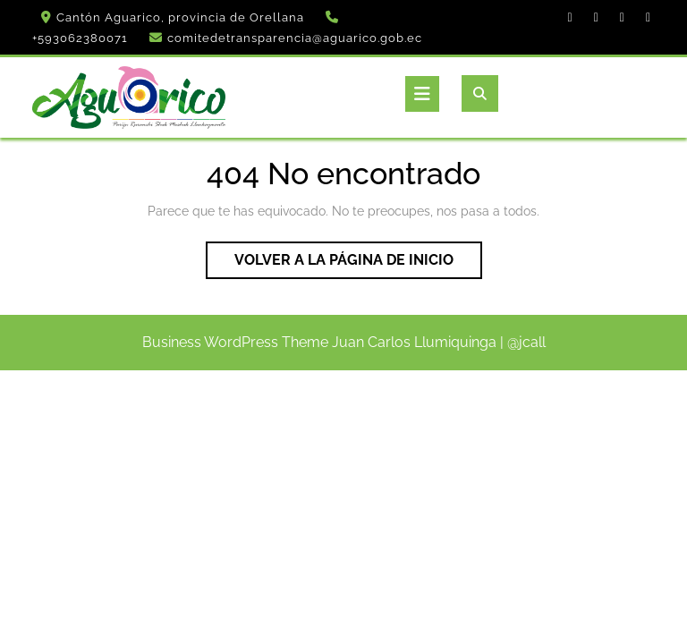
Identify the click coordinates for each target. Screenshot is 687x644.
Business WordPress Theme (235, 342)
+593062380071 (80, 38)
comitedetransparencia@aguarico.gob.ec (294, 38)
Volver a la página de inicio (358, 264)
